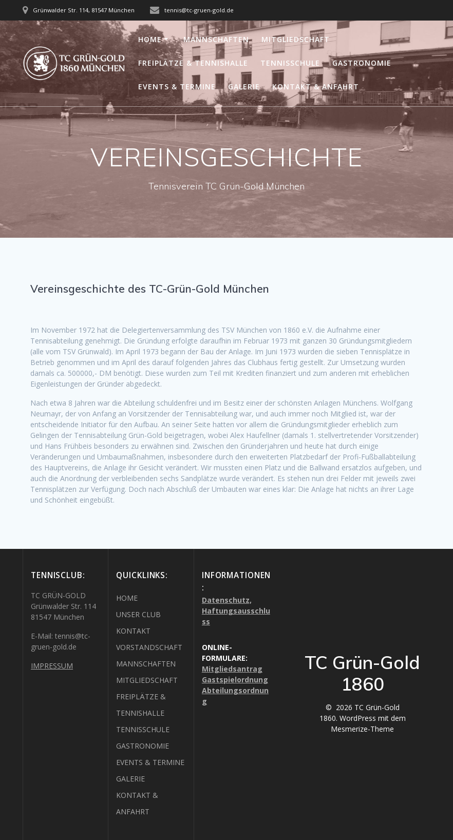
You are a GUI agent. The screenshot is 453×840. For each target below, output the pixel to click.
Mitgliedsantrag (232, 669)
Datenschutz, (227, 600)
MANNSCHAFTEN (216, 39)
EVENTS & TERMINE (177, 86)
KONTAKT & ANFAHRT (315, 86)
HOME (150, 39)
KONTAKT (133, 631)
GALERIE (244, 86)
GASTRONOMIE (361, 63)
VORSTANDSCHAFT (149, 647)
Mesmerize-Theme (362, 729)
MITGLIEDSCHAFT (295, 39)
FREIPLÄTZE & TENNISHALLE (193, 63)
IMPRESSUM (52, 666)
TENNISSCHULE (290, 63)
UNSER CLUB (138, 614)
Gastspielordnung (235, 679)
